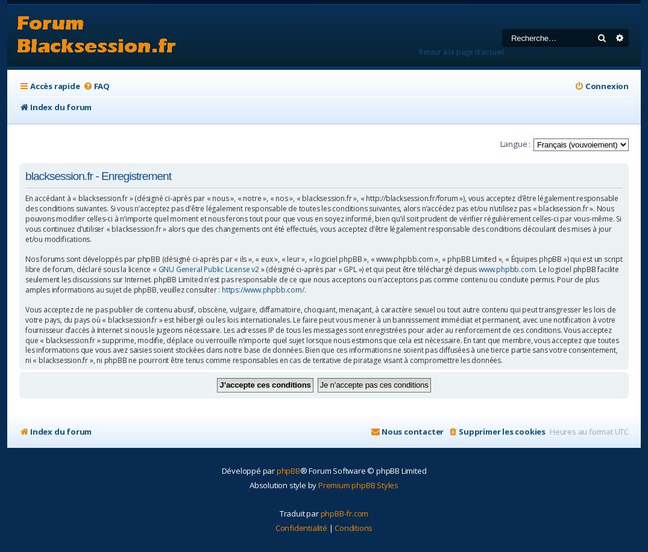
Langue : (515, 143)
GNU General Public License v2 (209, 269)
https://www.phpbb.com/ (263, 290)
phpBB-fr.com (345, 513)
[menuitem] (96, 86)
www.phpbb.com (507, 269)
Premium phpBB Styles (358, 485)
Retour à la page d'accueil (461, 52)
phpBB (288, 470)
